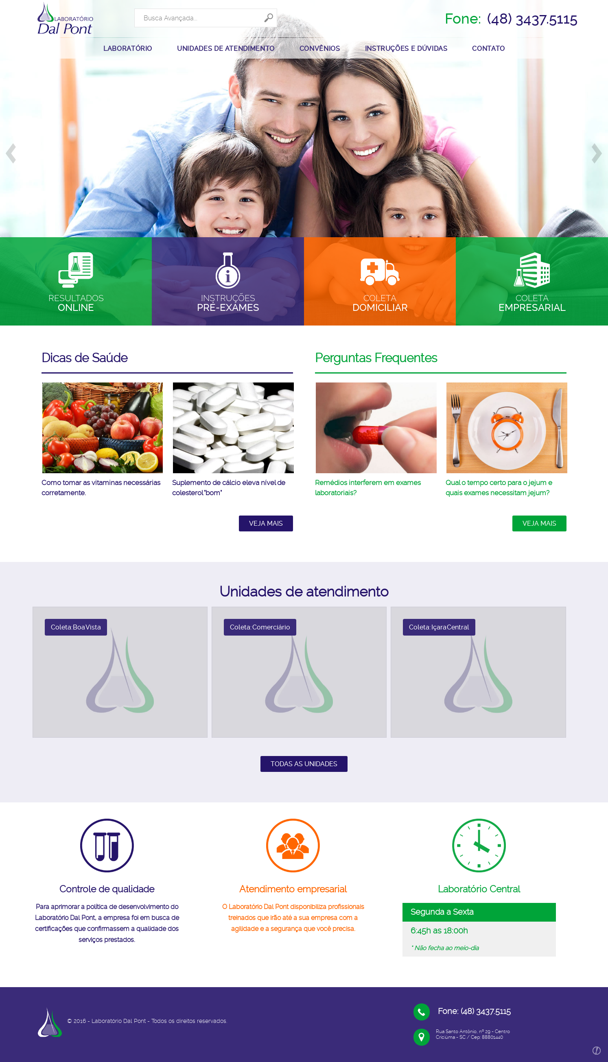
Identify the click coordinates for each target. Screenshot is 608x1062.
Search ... (134, 8)
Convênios (320, 48)
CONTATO (488, 48)
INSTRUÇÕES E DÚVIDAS (406, 48)
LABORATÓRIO (127, 48)
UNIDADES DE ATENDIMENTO (226, 48)
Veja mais (266, 523)
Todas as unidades (304, 764)
